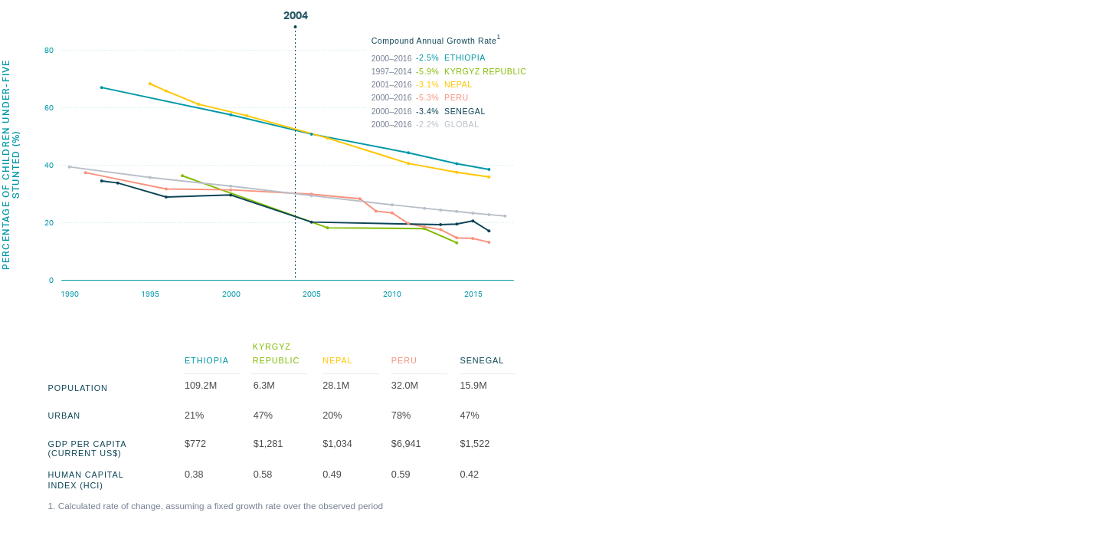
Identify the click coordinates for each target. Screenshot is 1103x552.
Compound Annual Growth (453, 83)
